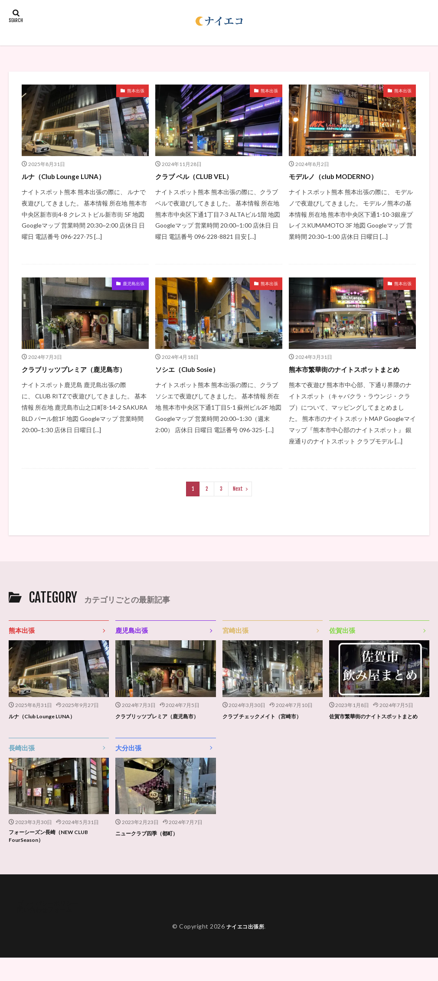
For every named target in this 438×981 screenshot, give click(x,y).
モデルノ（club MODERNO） (340, 176)
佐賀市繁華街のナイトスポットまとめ (377, 732)
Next (238, 500)
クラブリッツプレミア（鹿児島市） (84, 369)
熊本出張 (135, 90)
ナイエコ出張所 (245, 949)
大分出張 (128, 768)
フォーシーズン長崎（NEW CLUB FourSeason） (55, 858)
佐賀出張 (342, 642)
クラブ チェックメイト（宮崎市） (268, 727)
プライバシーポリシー (47, 926)
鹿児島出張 (133, 283)
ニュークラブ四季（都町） (151, 853)
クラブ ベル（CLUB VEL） (200, 176)
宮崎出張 (235, 642)
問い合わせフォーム (44, 932)
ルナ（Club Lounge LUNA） (70, 176)
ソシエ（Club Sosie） (193, 369)
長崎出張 (22, 768)
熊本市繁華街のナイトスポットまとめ (351, 374)
